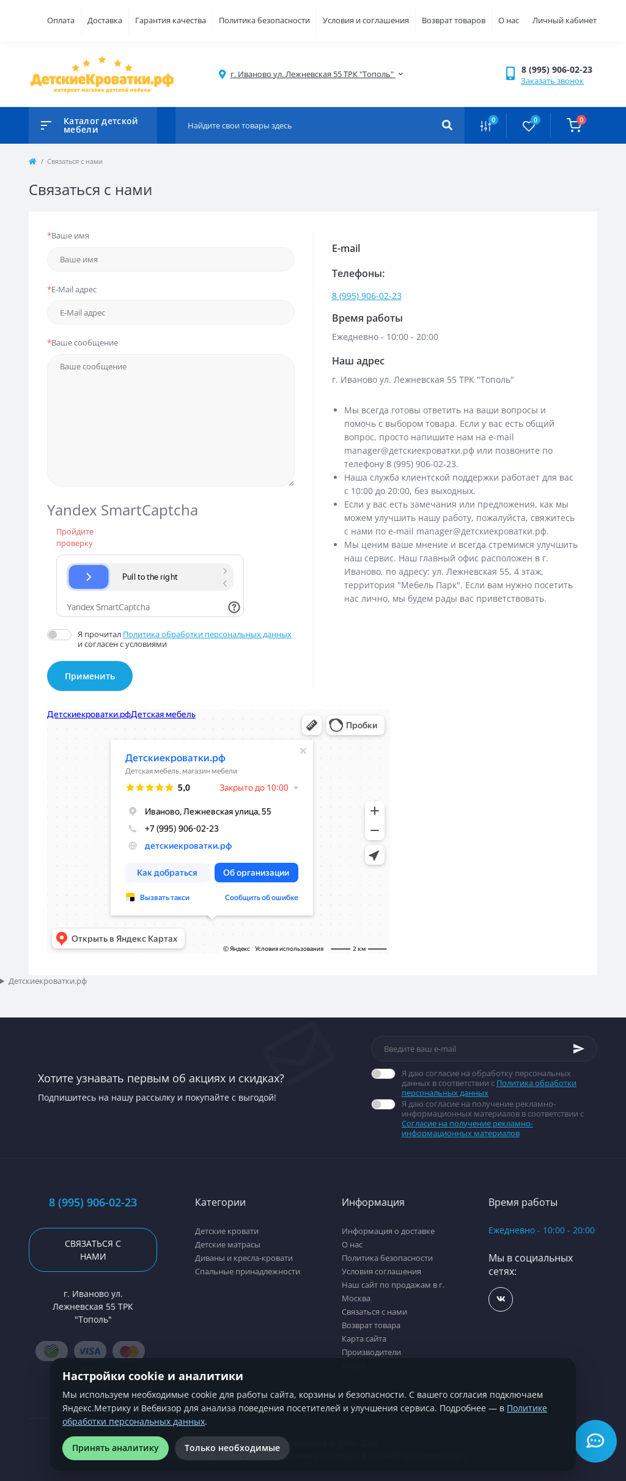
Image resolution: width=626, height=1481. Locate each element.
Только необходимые (232, 1447)
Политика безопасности (264, 20)
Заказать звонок (552, 81)
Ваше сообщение (82, 342)
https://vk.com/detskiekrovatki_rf (501, 1299)
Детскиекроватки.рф (48, 980)
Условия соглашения (381, 1271)
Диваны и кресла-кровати (244, 1257)
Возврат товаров (453, 20)
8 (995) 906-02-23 (367, 295)
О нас (508, 20)
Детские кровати (227, 1230)
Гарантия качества (170, 20)
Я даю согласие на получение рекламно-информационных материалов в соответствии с (499, 1118)
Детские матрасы (227, 1244)
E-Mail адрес (72, 289)
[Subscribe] (579, 1049)
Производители (371, 1351)
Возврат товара (371, 1325)
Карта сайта (364, 1338)
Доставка (104, 20)
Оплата (61, 20)
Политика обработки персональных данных (207, 634)
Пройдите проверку (72, 537)
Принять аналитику (115, 1447)
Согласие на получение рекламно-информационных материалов (467, 1128)
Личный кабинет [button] (564, 20)
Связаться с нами (93, 1250)
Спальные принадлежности (247, 1271)
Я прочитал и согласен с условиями (186, 639)
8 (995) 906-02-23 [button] (93, 1202)
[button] (559, 69)
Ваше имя (68, 235)
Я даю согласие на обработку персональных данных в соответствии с (499, 1083)
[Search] (447, 125)
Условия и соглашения (366, 20)
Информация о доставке (388, 1230)
